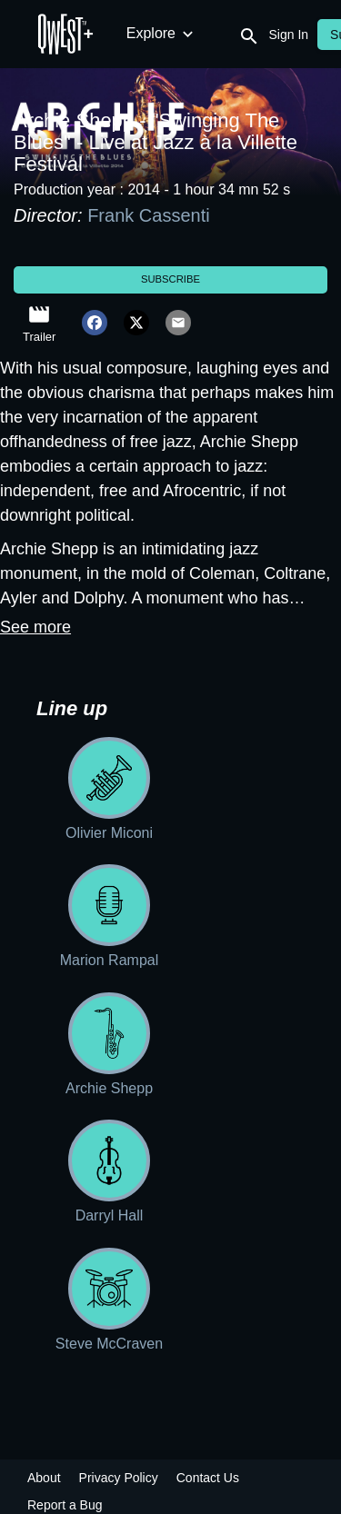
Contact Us (207, 1477)
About (44, 1477)
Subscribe (170, 279)
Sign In (289, 34)
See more (35, 627)
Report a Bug (65, 1505)
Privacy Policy (118, 1477)
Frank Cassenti (148, 215)
